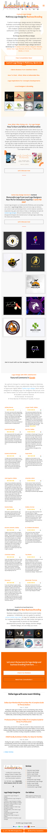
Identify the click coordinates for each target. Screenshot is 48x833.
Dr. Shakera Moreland (32, 527)
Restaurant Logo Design (33, 779)
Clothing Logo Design (33, 785)
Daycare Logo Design (33, 770)
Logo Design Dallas (16, 207)
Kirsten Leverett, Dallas (12, 527)
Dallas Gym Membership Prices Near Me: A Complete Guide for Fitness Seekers (24, 704)
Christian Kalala (10, 554)
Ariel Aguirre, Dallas (11, 478)
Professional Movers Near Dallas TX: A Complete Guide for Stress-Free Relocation (24, 721)
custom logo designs (10, 213)
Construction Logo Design (34, 787)
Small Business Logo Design (35, 781)
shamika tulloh (30, 478)
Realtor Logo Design (32, 783)
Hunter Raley (9, 507)
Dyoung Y (8, 580)
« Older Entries (8, 752)
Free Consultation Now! (24, 58)
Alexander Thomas (31, 580)
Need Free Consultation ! (24, 680)
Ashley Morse (9, 407)
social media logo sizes (13, 617)
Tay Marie (28, 554)
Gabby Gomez (29, 507)
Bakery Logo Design (32, 774)
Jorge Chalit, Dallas (31, 407)
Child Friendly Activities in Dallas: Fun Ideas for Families (24, 737)
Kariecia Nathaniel (10, 453)
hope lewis (28, 453)
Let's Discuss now (24, 171)
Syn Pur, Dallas (29, 429)
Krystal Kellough (10, 429)
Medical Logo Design (33, 772)
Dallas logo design (28, 388)
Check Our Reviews (24, 673)
